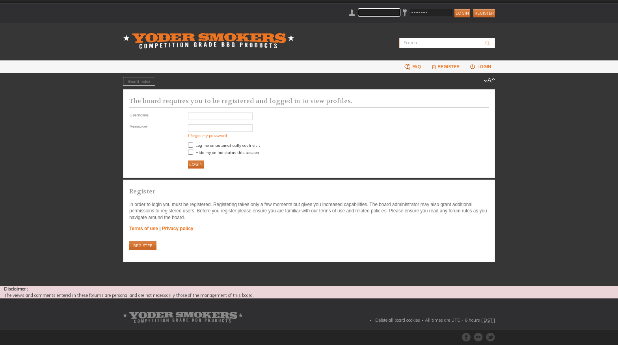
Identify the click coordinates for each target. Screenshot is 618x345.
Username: (139, 114)
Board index (139, 81)
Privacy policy (178, 228)
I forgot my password (207, 135)
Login (480, 66)
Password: (139, 126)
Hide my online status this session (223, 152)
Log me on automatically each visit (224, 145)
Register (484, 13)
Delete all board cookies (397, 320)
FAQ (412, 66)
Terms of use (143, 228)
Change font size (489, 80)
